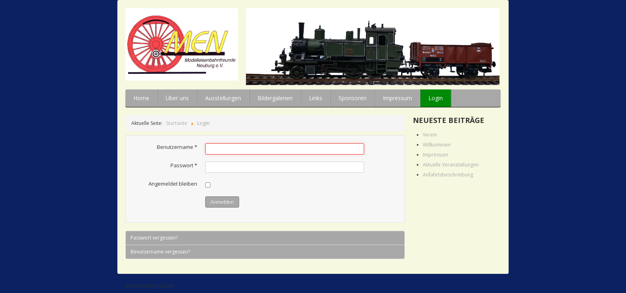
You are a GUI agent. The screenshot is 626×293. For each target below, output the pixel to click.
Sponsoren (352, 98)
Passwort (183, 165)
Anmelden (222, 202)
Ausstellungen (223, 98)
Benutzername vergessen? (160, 251)
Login (435, 98)
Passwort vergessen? (154, 237)
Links (315, 98)
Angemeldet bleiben (173, 183)
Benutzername (177, 146)
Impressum (397, 98)
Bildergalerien (275, 98)
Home (141, 98)
